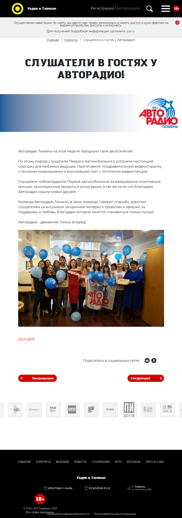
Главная (53, 40)
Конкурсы (43, 462)
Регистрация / (103, 8)
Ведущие (62, 462)
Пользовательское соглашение (115, 513)
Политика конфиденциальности (67, 513)
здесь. (130, 31)
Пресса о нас (154, 462)
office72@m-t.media (60, 488)
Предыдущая (43, 378)
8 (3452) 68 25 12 (99, 488)
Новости (71, 40)
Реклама (133, 462)
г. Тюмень (141, 488)
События (24, 462)
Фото (118, 462)
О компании (101, 462)
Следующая (140, 378)
